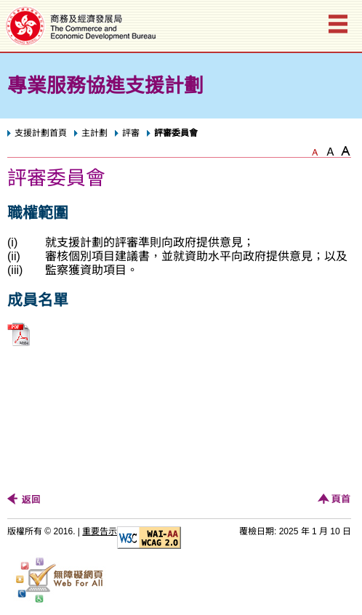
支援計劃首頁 (41, 133)
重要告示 (99, 531)
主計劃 (94, 133)
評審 (131, 133)
